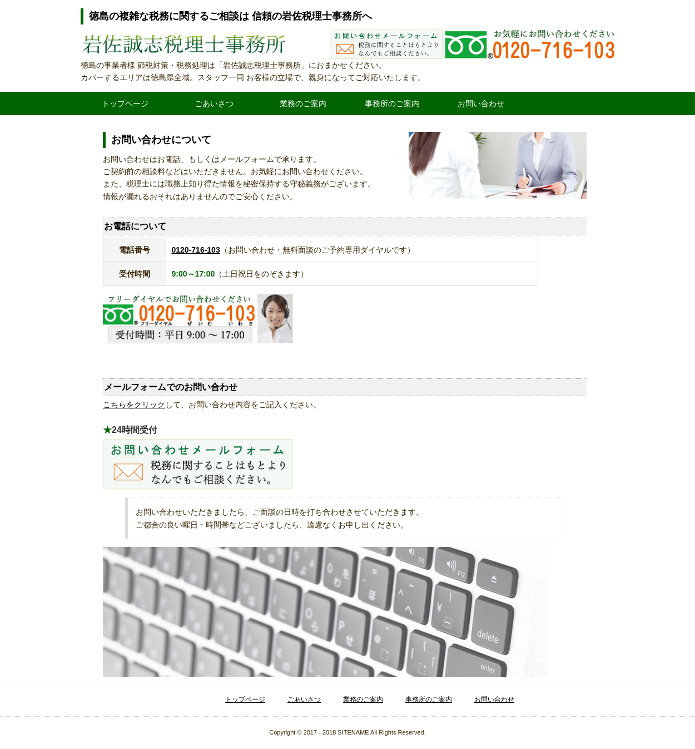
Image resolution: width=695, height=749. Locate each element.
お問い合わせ (481, 103)
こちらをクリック (134, 404)
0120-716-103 (196, 249)
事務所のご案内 (392, 103)
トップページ (125, 103)
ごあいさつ (214, 103)
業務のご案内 (303, 103)
